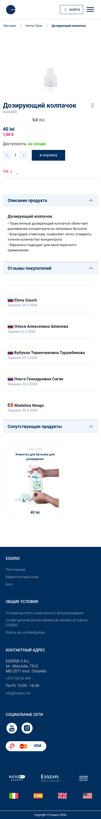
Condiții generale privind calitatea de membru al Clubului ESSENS (47, 622)
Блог (9, 584)
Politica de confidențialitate (25, 632)
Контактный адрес (25, 650)
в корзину (48, 155)
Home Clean (34, 25)
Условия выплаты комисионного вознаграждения (44, 613)
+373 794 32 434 (18, 678)
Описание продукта (27, 200)
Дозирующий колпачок (69, 25)
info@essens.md (18, 693)
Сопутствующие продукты (35, 426)
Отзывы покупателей (29, 268)
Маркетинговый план (22, 577)
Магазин (10, 25)
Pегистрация (15, 569)
